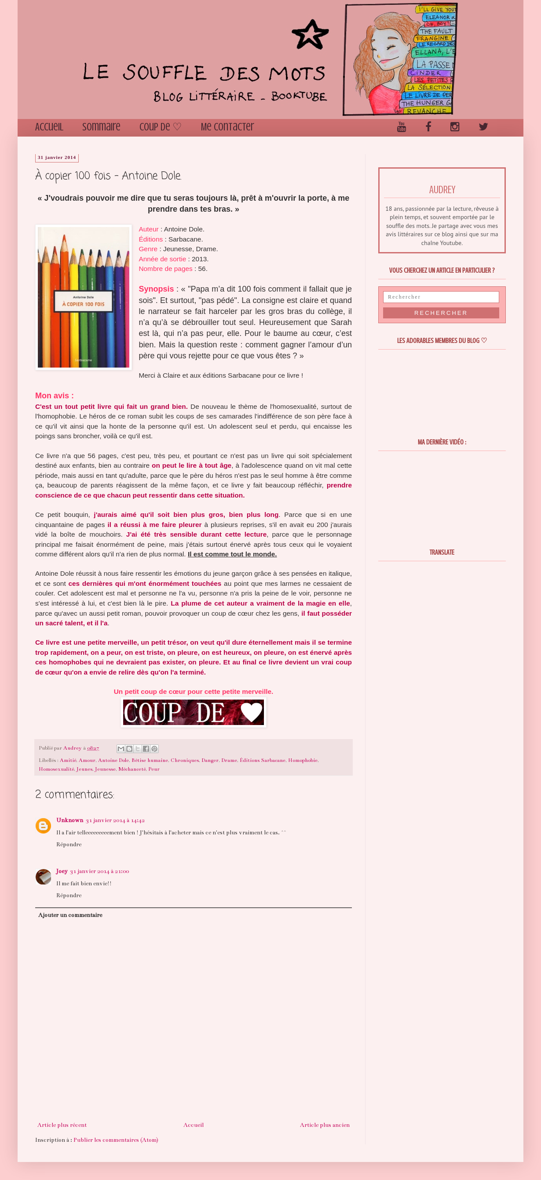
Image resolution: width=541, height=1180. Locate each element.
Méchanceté (132, 769)
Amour (87, 760)
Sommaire (101, 127)
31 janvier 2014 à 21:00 (99, 871)
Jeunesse (105, 769)
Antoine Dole (113, 760)
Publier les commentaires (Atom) (115, 1140)
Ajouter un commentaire (70, 915)
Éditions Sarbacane (262, 760)
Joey (61, 871)
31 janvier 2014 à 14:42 (115, 820)
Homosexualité (56, 769)
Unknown (69, 820)
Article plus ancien (325, 1125)
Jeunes (84, 769)
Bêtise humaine (150, 760)
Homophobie (303, 760)
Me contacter (227, 127)
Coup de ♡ (160, 127)
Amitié (68, 760)
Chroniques (185, 760)
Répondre (68, 844)
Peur (154, 769)
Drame (229, 760)
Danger (210, 760)
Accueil (49, 127)
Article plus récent (62, 1125)
